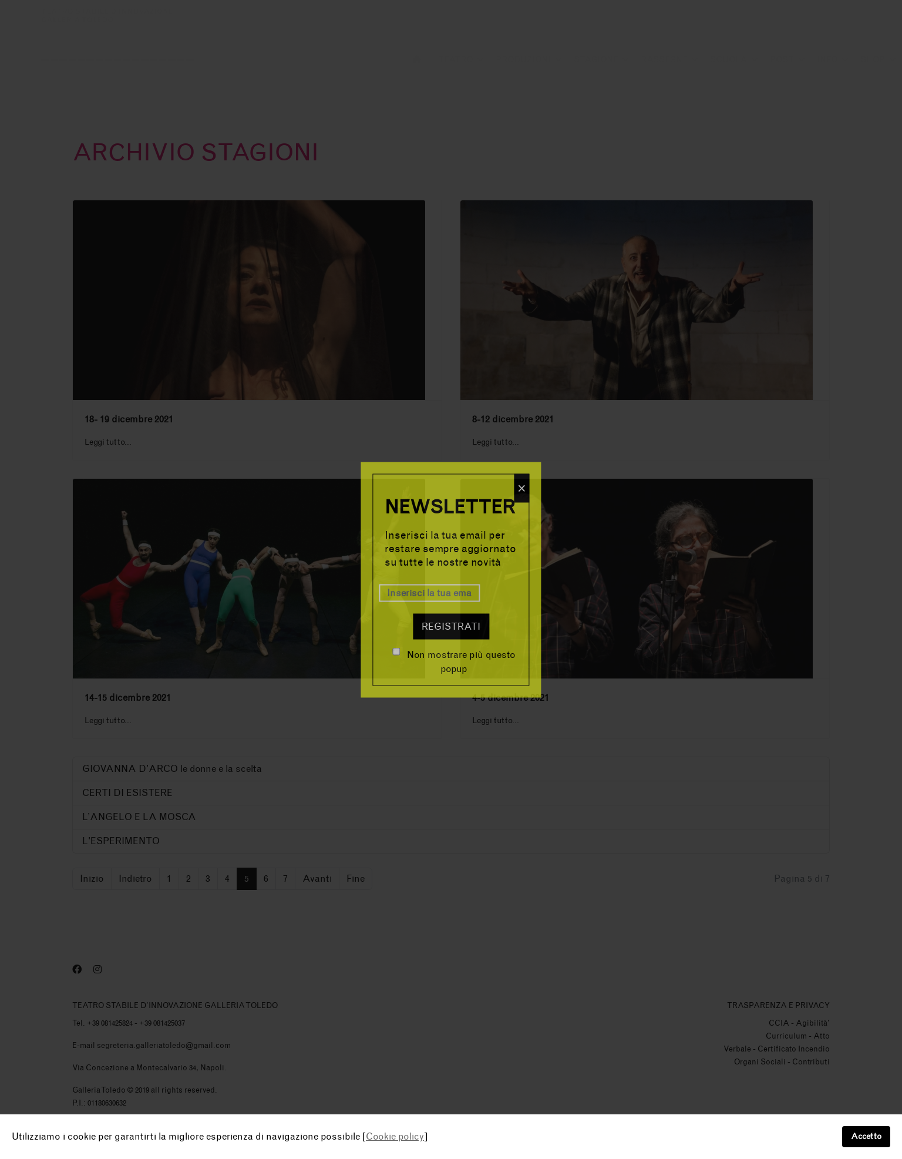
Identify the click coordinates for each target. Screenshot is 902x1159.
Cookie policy (395, 1136)
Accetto (866, 1136)
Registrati (451, 625)
